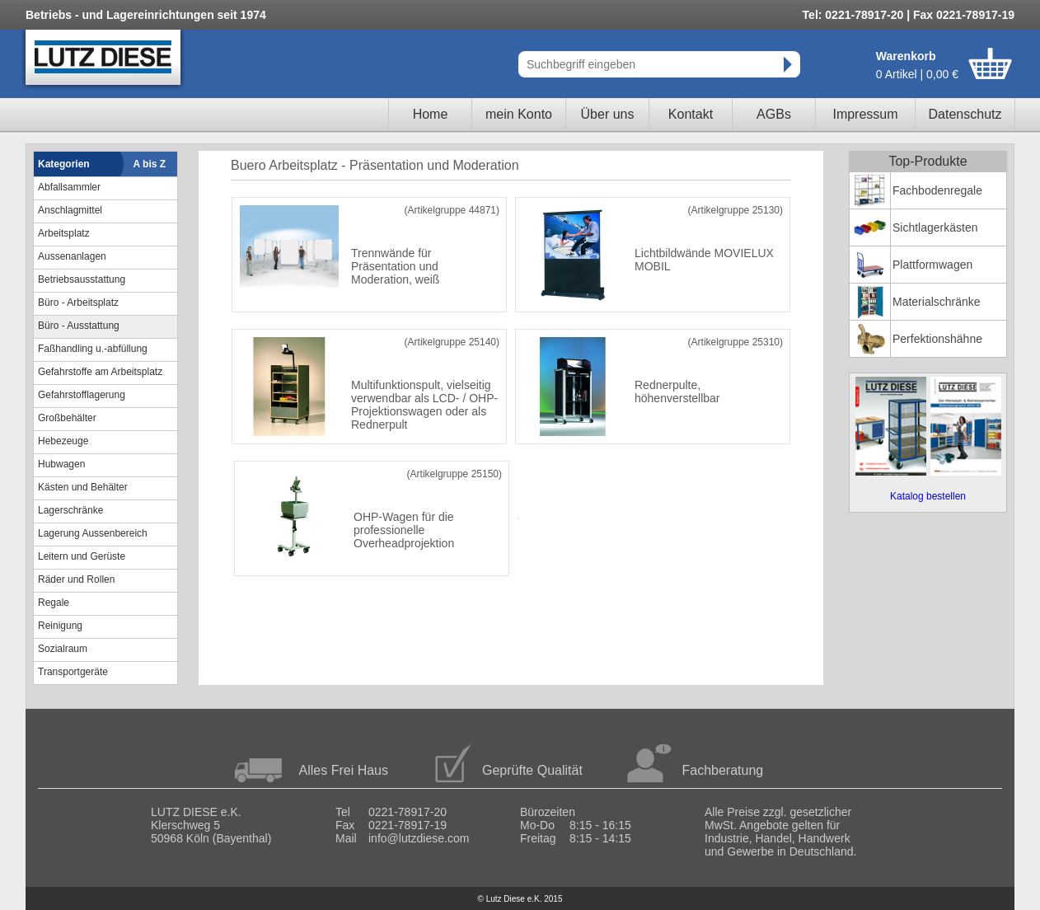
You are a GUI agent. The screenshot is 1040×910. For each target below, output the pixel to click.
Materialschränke (936, 301)
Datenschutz (965, 114)
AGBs (774, 114)
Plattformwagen (932, 264)
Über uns (608, 114)
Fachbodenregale (937, 190)
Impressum (864, 114)
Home (430, 114)
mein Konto (518, 114)
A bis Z (150, 164)
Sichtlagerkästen (935, 227)
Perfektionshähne (937, 338)
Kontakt (690, 114)
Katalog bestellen (928, 496)
